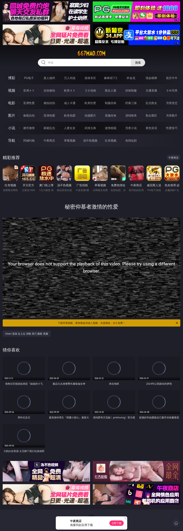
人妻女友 (69, 128)
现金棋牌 (151, 78)
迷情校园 (110, 128)
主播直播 (151, 90)
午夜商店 (49, 140)
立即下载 (117, 523)
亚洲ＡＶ (29, 90)
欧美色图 (69, 115)
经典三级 (131, 103)
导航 (11, 140)
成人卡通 (69, 103)
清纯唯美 (131, 115)
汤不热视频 (90, 140)
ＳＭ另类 (171, 90)
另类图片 (171, 115)
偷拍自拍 (49, 103)
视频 (11, 90)
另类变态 (171, 103)
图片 (11, 115)
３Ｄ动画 (90, 90)
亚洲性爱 (29, 103)
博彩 (11, 77)
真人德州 (49, 78)
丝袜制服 (131, 90)
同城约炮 (29, 140)
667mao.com (91, 53)
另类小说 (131, 128)
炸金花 (131, 78)
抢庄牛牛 (171, 78)
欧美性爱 (90, 103)
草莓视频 (69, 140)
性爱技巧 (171, 128)
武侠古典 (90, 128)
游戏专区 (90, 78)
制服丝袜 (110, 103)
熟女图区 (151, 115)
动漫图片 (90, 115)
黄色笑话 (151, 128)
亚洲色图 (49, 115)
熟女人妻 (110, 90)
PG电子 (29, 78)
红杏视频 (110, 140)
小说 (11, 127)
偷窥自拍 (29, 115)
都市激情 (29, 128)
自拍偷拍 (49, 90)
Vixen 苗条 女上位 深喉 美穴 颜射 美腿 (26, 333)
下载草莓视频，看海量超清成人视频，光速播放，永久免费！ (118, 323)
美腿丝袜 (110, 115)
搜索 (138, 63)
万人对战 (69, 78)
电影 (11, 102)
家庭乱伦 (49, 128)
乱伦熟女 (151, 103)
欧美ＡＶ (69, 90)
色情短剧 (131, 140)
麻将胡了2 (110, 78)
